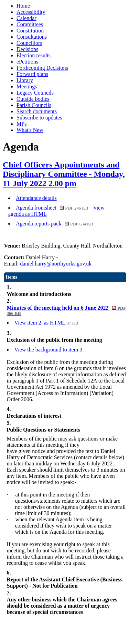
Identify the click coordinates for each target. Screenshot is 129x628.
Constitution (30, 30)
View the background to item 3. (49, 349)
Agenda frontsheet (52, 208)
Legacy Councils (35, 93)
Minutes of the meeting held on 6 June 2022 (66, 310)
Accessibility (31, 12)
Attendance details (36, 198)
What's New (30, 130)
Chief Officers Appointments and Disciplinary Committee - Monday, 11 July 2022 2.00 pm (64, 174)
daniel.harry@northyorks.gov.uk (56, 264)
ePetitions (27, 62)
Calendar (26, 18)
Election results (34, 55)
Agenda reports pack (54, 223)
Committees (30, 24)
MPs (21, 124)
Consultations (32, 37)
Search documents (37, 111)
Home (23, 6)
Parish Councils (34, 105)
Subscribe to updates (39, 117)
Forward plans (32, 74)
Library (25, 80)
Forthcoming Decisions (42, 68)
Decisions (27, 49)
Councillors (29, 43)
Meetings (27, 86)
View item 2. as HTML (46, 323)
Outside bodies (33, 99)
